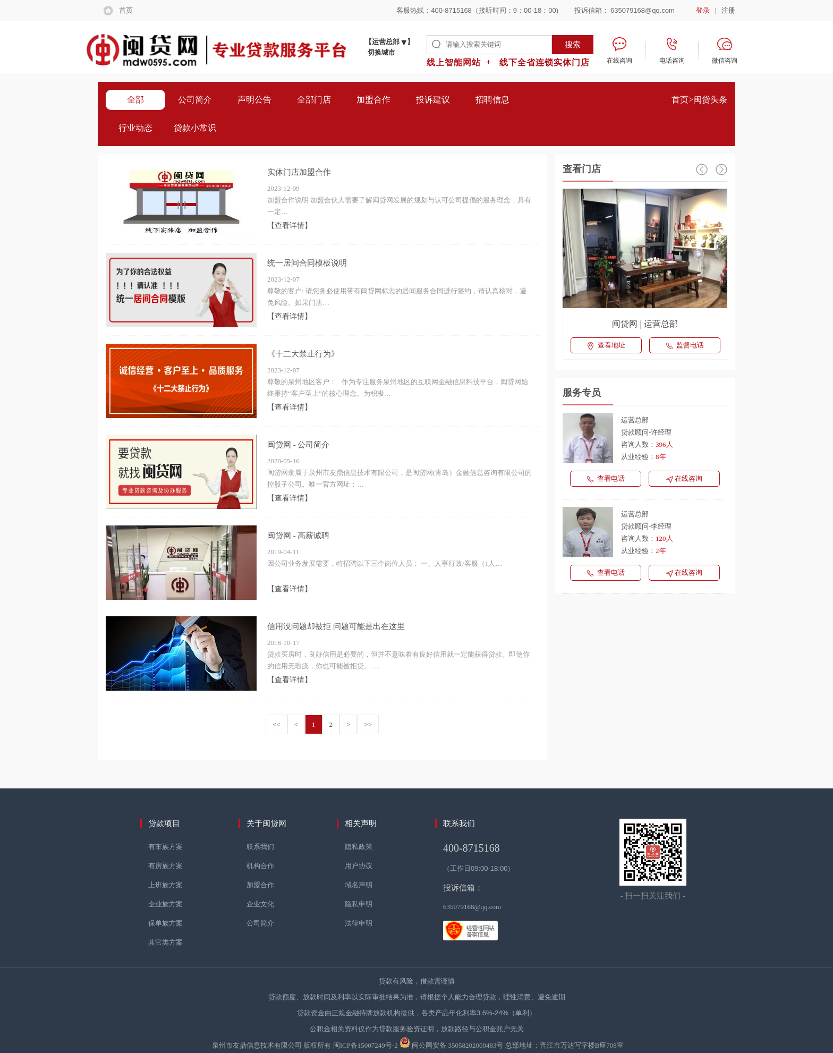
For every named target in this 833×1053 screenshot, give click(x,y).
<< (276, 724)
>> (368, 724)
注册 (728, 10)
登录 (703, 10)
